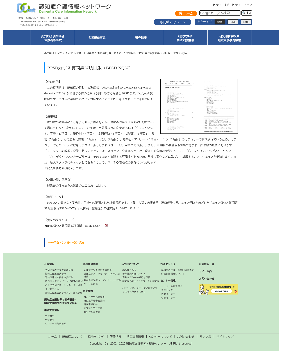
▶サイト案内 (221, 4)
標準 (219, 22)
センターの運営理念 (171, 286)
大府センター (168, 294)
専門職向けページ (173, 22)
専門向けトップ (53, 53)
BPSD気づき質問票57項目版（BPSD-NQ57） (74, 225)
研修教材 (49, 320)
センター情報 (168, 280)
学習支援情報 (51, 310)
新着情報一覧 (206, 264)
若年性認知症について (134, 274)
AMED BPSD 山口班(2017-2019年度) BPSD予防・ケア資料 (100, 53)
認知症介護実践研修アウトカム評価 (64, 292)
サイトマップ (225, 336)
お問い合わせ (206, 278)
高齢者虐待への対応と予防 (136, 277)
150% (246, 22)
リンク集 (205, 336)
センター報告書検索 (55, 323)
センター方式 (52, 289)
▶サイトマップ (242, 4)
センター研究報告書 (94, 297)
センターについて (160, 336)
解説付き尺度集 (92, 312)
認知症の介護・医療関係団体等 (177, 270)
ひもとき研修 (91, 284)
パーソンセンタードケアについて (140, 288)
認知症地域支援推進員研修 (59, 277)
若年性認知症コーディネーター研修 (64, 285)
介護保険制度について (173, 274)
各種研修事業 (97, 37)
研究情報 (141, 37)
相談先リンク (168, 264)
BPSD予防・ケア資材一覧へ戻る (65, 242)
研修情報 (49, 264)
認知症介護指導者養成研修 (59, 270)
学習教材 (49, 316)
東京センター (168, 290)
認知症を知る (129, 270)
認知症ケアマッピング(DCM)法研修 (64, 281)
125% (232, 22)
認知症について (130, 264)
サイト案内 (205, 271)
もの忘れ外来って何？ (134, 292)
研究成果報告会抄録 (94, 300)
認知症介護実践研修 (55, 274)
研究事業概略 (91, 304)
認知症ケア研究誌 (93, 308)
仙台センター (168, 297)
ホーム (52, 336)
